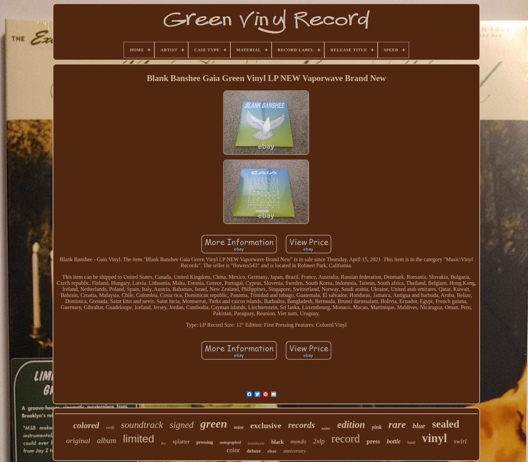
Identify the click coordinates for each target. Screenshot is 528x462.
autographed (230, 442)
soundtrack (142, 424)
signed (182, 425)
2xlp (319, 441)
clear (272, 451)
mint (238, 427)
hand (411, 442)
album (107, 440)
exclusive (265, 425)
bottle (394, 441)
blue (419, 426)
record (345, 439)
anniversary (294, 451)
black (277, 442)
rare (397, 424)
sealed (445, 424)
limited (138, 439)
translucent (256, 443)
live (163, 443)
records (301, 425)
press (373, 441)
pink (377, 427)
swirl (460, 441)
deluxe (254, 451)
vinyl (434, 438)
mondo (298, 441)
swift (110, 427)
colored (86, 425)
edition (351, 424)
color (233, 450)
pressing (204, 442)
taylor (326, 428)
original (78, 440)
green (213, 423)
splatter (181, 441)
